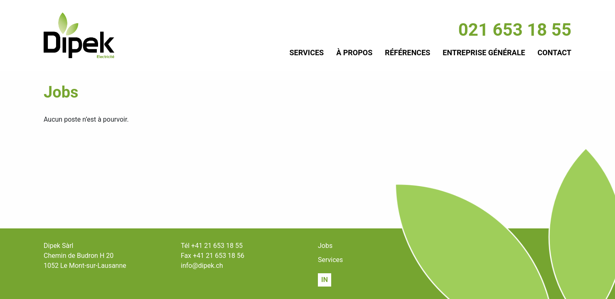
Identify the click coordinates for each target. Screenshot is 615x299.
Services (307, 52)
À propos (354, 52)
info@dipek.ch (202, 266)
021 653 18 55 (514, 30)
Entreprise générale (484, 52)
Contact (554, 52)
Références (407, 52)
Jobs (325, 246)
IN (324, 280)
